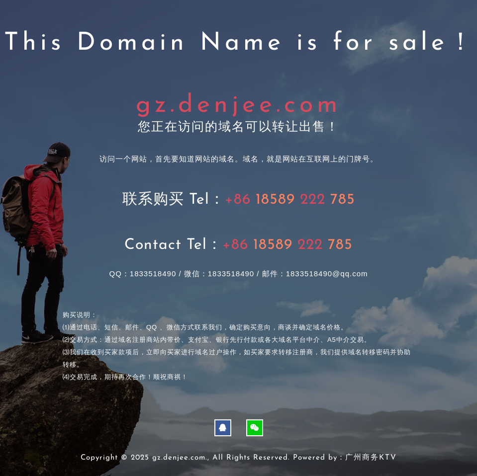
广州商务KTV (371, 458)
